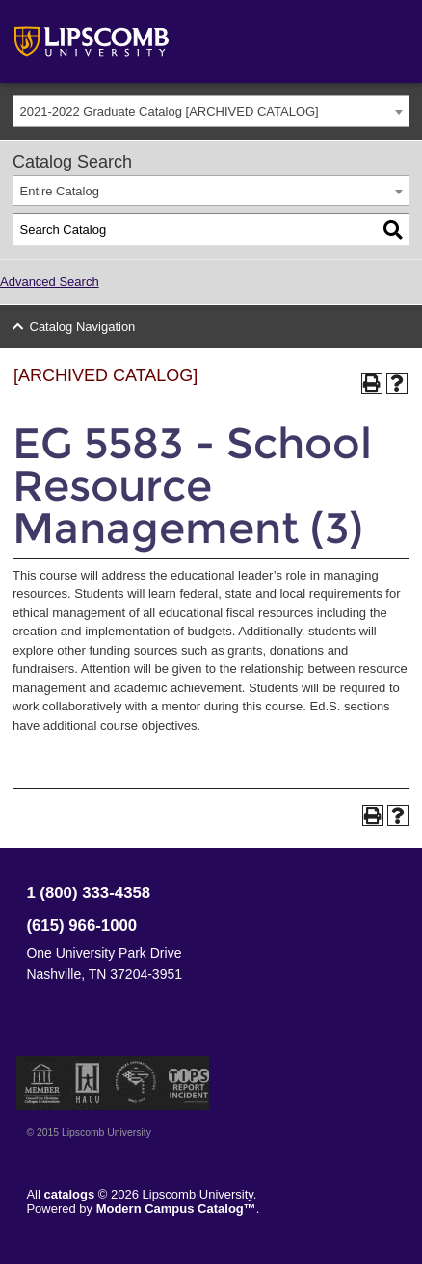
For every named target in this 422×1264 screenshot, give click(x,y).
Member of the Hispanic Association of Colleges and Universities (87, 1083)
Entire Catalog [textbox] (59, 191)
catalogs (68, 1194)
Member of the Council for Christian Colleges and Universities (42, 1083)
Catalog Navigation (83, 327)
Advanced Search (49, 281)
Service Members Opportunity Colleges (136, 1083)
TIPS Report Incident (187, 1083)
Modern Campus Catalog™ (176, 1208)
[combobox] (211, 111)
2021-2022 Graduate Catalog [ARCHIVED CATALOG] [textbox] (169, 111)
